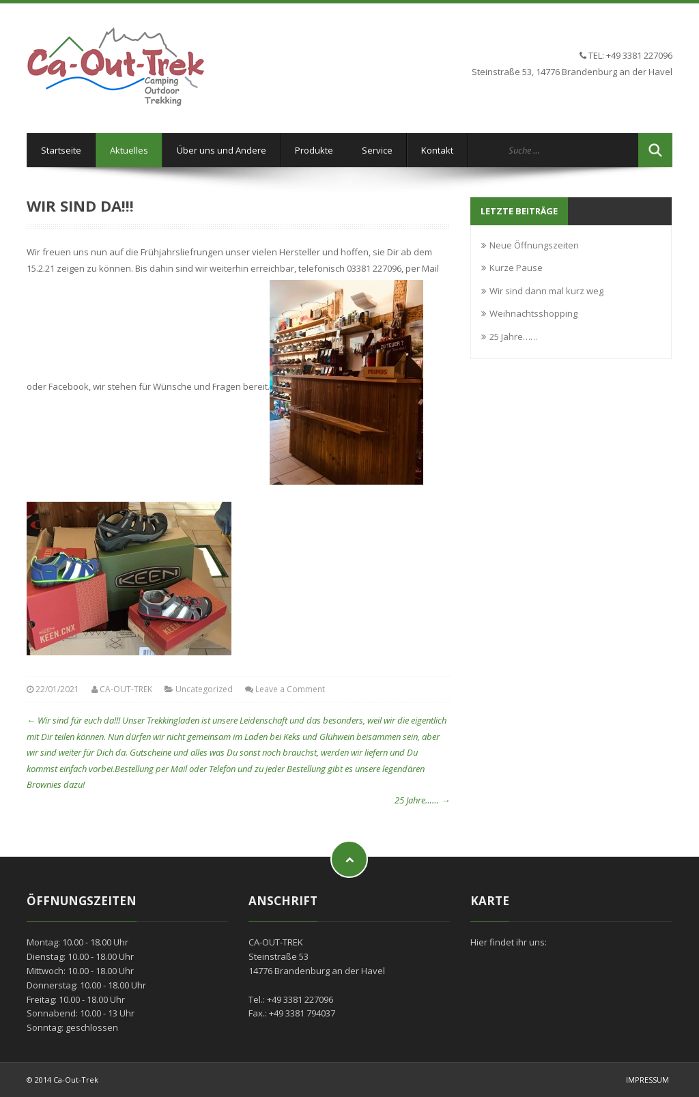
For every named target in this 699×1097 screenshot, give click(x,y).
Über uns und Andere (221, 150)
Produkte (314, 150)
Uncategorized (204, 689)
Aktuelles (129, 150)
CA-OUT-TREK (126, 689)
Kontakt (437, 150)
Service (377, 150)
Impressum (647, 1079)
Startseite (61, 150)
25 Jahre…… (422, 800)
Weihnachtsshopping (533, 313)
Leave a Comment (290, 689)
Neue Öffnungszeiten (534, 245)
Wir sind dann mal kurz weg (546, 291)
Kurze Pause (516, 267)
